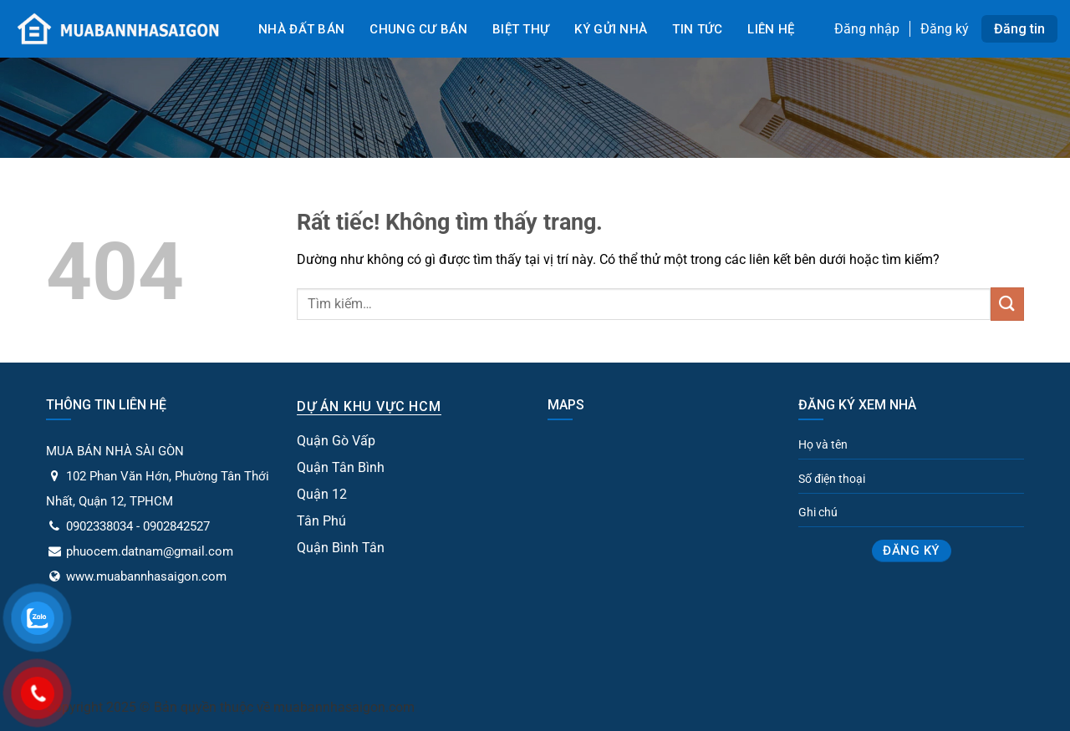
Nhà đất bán (301, 29)
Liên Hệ (770, 29)
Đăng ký (944, 29)
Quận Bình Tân (341, 548)
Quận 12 (322, 494)
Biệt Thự (520, 29)
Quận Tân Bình (341, 467)
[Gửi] (1007, 303)
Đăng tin (1019, 29)
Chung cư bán (418, 29)
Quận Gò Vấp (336, 441)
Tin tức (697, 29)
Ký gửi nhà (610, 29)
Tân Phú (321, 521)
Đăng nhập (866, 29)
